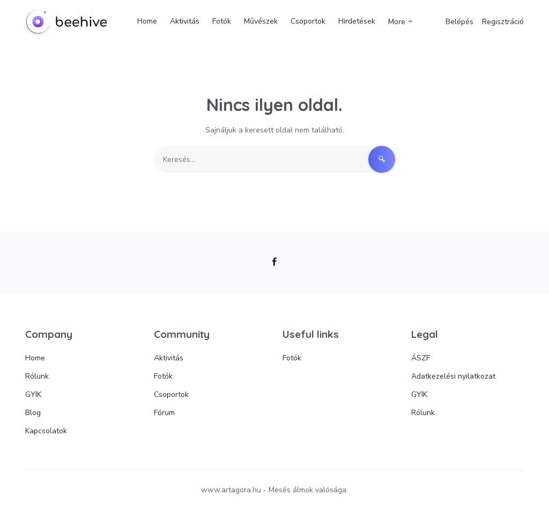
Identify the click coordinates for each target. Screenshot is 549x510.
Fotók (221, 21)
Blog (33, 413)
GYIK (33, 394)
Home (147, 21)
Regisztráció (503, 22)
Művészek (261, 21)
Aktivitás (184, 21)
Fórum (164, 413)
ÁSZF (420, 358)
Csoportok (308, 21)
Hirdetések (356, 21)
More (396, 22)
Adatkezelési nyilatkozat (453, 376)
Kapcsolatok (46, 431)
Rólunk (37, 376)
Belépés (459, 22)
